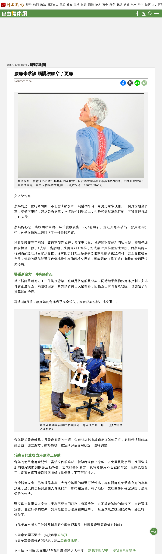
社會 (69, 4)
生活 (76, 4)
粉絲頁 (62, 535)
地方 (98, 4)
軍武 (62, 4)
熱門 (36, 4)
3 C (154, 4)
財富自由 (52, 4)
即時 (29, 4)
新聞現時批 (21, 65)
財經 (119, 4)
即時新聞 (38, 64)
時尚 (140, 4)
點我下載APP (98, 550)
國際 (91, 4)
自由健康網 (69, 540)
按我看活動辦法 (124, 550)
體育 (148, 4)
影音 (112, 4)
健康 (84, 4)
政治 (43, 4)
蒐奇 (105, 4)
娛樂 (126, 4)
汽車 (133, 4)
